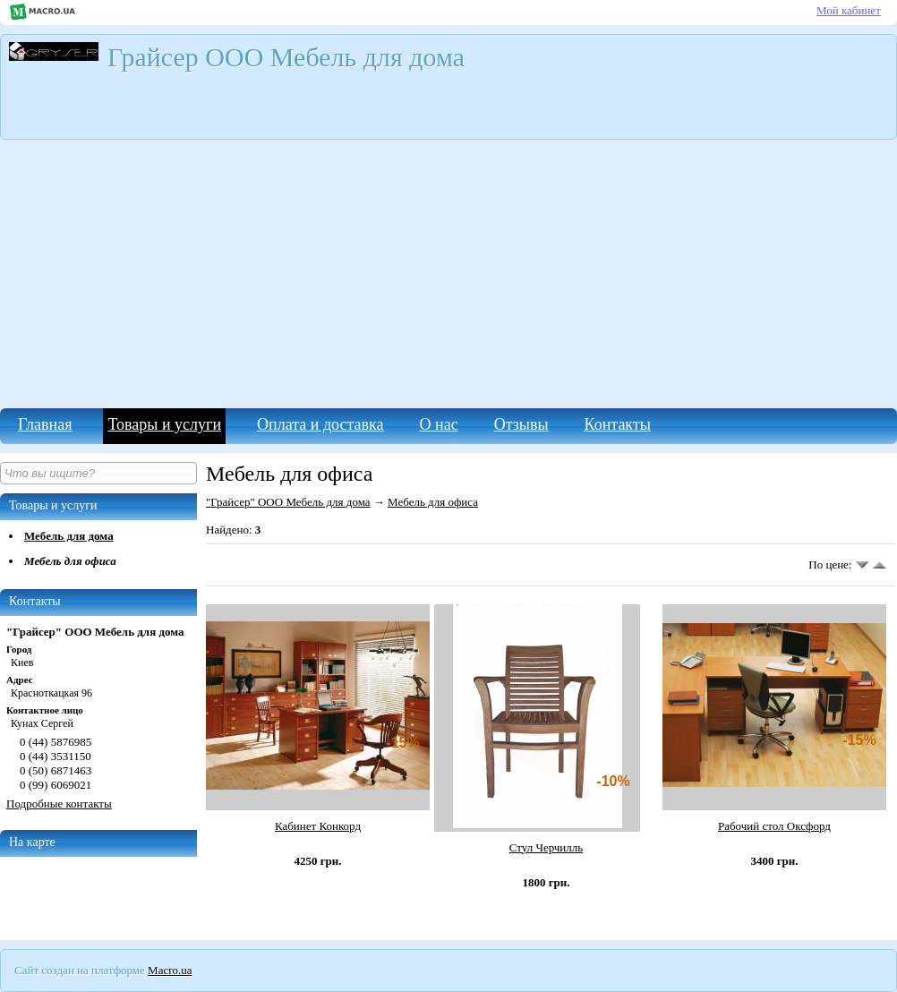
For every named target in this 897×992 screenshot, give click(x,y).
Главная (45, 424)
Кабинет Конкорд (318, 826)
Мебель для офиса (70, 561)
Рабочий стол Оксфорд (774, 826)
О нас (439, 424)
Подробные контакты (59, 803)
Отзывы (521, 424)
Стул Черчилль (546, 847)
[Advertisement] (448, 274)
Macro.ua (170, 970)
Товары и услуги (164, 424)
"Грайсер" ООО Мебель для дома (288, 502)
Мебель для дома (69, 536)
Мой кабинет (848, 10)
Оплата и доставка (320, 424)
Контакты (618, 424)
